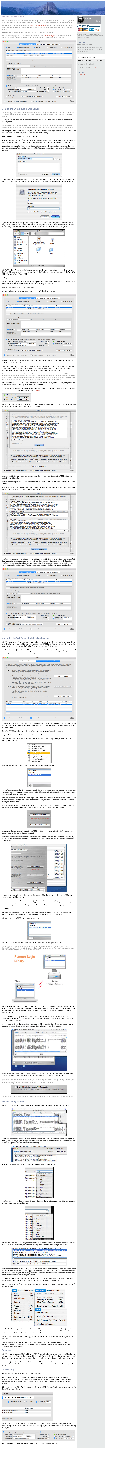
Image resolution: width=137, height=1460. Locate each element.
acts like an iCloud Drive (38, 26)
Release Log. (95, 67)
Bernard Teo (81, 74)
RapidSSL (37, 390)
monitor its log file (49, 36)
